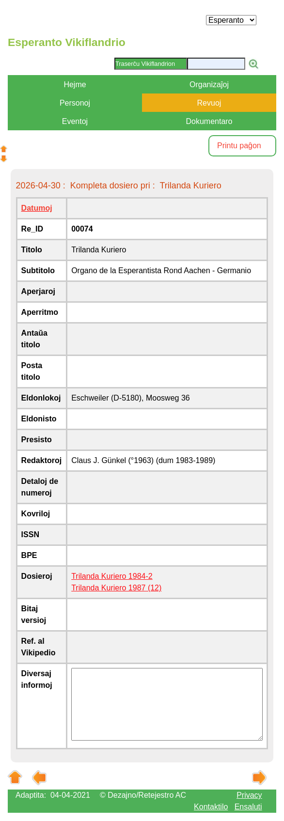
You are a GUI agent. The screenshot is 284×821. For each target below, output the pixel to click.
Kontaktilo (211, 807)
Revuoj (209, 103)
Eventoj (75, 121)
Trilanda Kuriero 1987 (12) (116, 588)
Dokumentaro (209, 121)
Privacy (249, 795)
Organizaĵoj (209, 84)
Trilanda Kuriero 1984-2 (112, 576)
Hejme (74, 84)
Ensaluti (248, 807)
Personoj (75, 103)
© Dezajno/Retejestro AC (143, 795)
